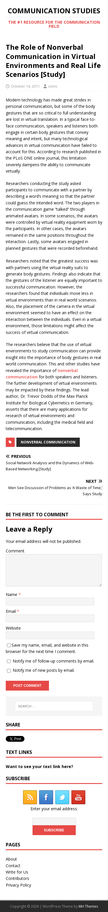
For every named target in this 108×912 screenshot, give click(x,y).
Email (11, 611)
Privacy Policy (18, 885)
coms (52, 86)
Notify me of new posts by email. (44, 670)
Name (12, 594)
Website (13, 628)
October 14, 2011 (25, 86)
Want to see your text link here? (39, 766)
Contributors (17, 878)
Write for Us (17, 872)
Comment (15, 551)
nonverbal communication (48, 442)
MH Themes (88, 906)
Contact (13, 865)
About (11, 859)
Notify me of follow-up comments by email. (53, 661)
